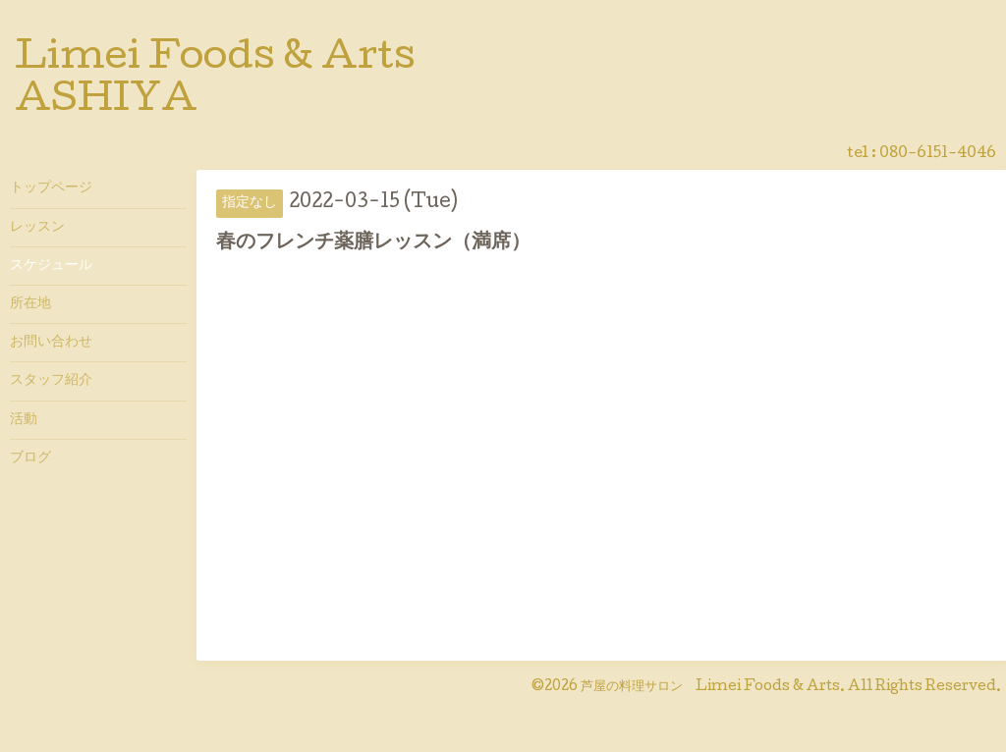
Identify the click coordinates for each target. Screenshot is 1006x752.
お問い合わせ (51, 342)
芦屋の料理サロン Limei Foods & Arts (710, 687)
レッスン (37, 228)
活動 (23, 420)
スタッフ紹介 (51, 381)
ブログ (30, 458)
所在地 (30, 304)
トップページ (51, 188)
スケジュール (51, 266)
